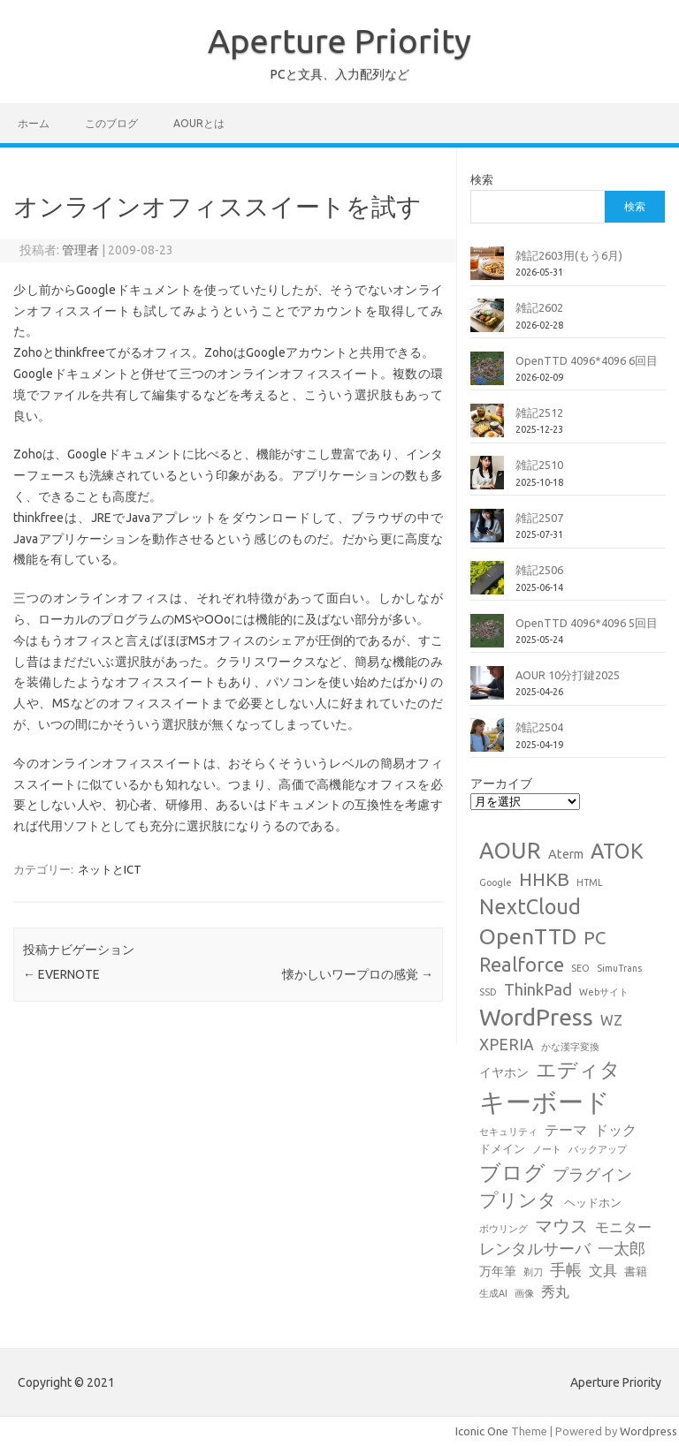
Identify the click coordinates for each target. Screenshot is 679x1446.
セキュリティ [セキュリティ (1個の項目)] (508, 1131)
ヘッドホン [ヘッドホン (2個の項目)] (593, 1202)
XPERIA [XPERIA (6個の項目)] (506, 1044)
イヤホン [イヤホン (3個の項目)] (504, 1072)
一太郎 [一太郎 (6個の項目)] (621, 1248)
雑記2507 (539, 517)
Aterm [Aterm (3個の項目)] (566, 854)
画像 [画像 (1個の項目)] (524, 1293)
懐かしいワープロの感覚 (357, 974)
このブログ (111, 123)
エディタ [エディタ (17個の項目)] (578, 1069)
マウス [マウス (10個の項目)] (561, 1225)
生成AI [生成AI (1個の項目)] (493, 1293)
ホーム (34, 123)
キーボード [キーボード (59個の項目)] (544, 1102)
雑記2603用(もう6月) (568, 255)
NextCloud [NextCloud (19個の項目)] (530, 906)
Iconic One (481, 1431)
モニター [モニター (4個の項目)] (623, 1227)
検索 (481, 179)
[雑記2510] (487, 479)
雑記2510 (539, 464)
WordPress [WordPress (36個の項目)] (536, 1016)
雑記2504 (539, 727)
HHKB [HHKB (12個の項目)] (544, 879)
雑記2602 (539, 307)
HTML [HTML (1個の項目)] (589, 882)
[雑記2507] (487, 532)
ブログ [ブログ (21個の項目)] (512, 1172)
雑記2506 (539, 570)
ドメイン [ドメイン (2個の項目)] (502, 1148)
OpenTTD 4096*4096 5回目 (586, 623)
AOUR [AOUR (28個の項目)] (510, 850)
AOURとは (199, 123)
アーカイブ (501, 783)
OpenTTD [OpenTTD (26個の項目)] (527, 936)
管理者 (80, 250)
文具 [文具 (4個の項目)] (603, 1270)
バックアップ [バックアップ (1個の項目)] (597, 1149)
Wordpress (648, 1431)
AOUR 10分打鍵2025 (567, 675)
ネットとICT (109, 869)
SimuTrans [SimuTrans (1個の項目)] (619, 968)
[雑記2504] (487, 742)
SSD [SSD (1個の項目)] (488, 992)
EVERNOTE (61, 974)
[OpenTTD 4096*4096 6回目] (487, 375)
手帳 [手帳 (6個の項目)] (566, 1269)
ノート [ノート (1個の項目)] (546, 1149)
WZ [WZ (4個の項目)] (611, 1020)
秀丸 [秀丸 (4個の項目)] (555, 1291)
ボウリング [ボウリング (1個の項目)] (503, 1228)
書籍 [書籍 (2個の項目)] (635, 1271)
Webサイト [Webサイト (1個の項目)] (604, 992)
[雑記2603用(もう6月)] (487, 270)
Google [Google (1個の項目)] (495, 882)
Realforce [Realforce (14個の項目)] (521, 964)
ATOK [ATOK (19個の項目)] (617, 850)
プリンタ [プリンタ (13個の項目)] (518, 1199)
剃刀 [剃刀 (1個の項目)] (533, 1272)
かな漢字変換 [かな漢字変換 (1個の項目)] (570, 1046)
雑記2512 (539, 412)
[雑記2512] (487, 427)
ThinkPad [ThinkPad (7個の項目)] (538, 989)
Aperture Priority (339, 40)
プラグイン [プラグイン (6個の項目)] (592, 1174)
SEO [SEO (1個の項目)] (580, 968)
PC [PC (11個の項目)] (595, 937)
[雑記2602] (487, 322)
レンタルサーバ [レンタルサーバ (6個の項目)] (535, 1248)
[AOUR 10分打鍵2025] (487, 690)
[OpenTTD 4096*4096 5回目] (487, 638)
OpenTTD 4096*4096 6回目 (586, 360)
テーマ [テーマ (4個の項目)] (566, 1130)
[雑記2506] (487, 585)
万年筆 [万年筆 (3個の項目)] (497, 1271)
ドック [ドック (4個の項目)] (615, 1130)
